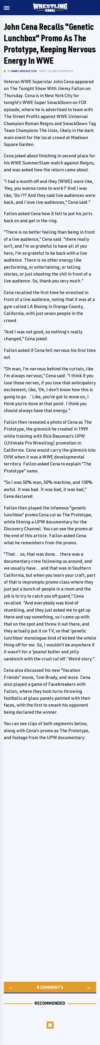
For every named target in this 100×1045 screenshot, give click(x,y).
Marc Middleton (24, 71)
